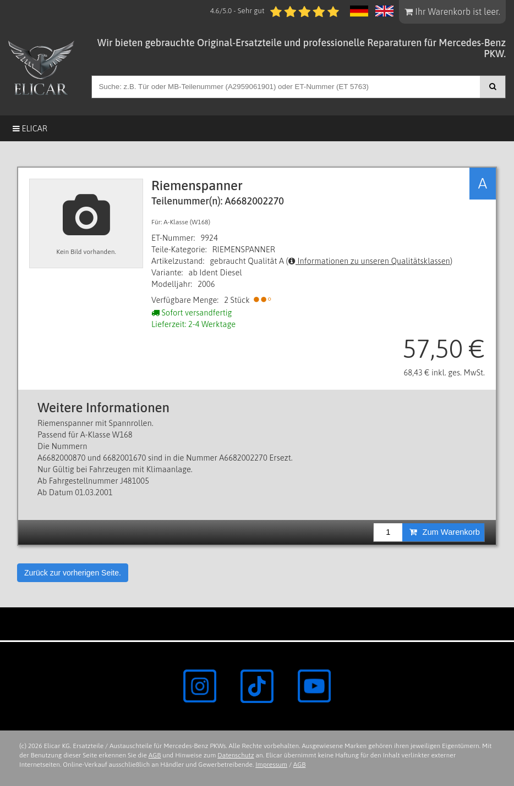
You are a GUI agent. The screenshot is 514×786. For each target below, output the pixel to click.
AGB (155, 755)
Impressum (271, 764)
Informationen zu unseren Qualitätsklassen (369, 260)
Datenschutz (235, 755)
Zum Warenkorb (444, 532)
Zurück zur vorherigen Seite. (72, 572)
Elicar (30, 128)
